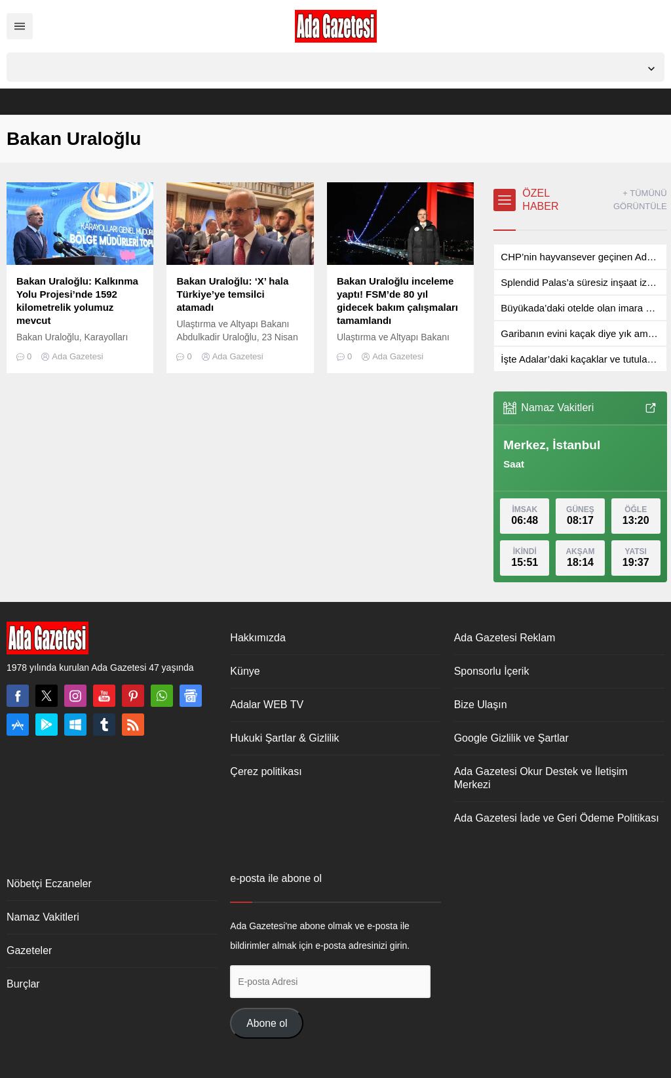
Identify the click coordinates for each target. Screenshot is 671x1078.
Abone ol (266, 1023)
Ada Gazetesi (77, 356)
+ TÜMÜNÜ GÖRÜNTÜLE (640, 199)
